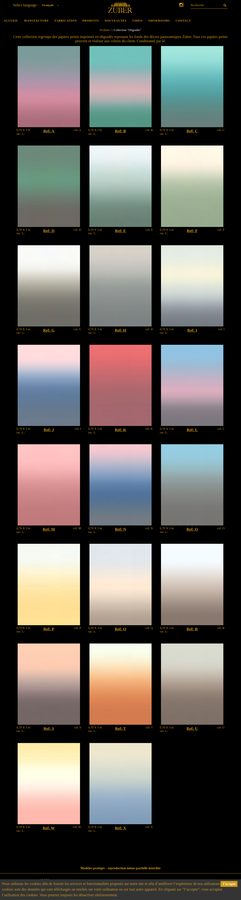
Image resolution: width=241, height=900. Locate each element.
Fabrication (66, 20)
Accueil (11, 20)
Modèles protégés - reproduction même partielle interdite (120, 868)
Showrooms (159, 20)
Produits (90, 20)
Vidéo (137, 20)
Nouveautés (115, 20)
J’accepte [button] (229, 884)
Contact (183, 20)
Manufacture (36, 20)
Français (51, 5)
